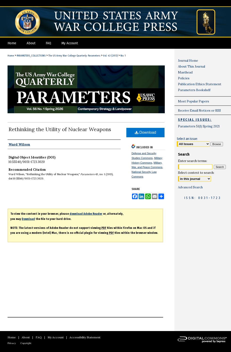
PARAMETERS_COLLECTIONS (31, 55)
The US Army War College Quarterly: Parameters (74, 55)
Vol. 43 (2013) (110, 55)
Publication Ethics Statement (199, 84)
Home (11, 55)
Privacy (12, 343)
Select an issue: (187, 139)
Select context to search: (196, 173)
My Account (56, 337)
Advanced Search (190, 187)
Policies (184, 78)
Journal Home (188, 61)
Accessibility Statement (85, 337)
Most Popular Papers (193, 101)
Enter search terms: (192, 161)
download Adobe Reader (86, 213)
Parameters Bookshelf (194, 90)
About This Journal (191, 67)
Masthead (185, 72)
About (26, 337)
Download (145, 132)
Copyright (25, 343)
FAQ (39, 337)
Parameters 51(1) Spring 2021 (199, 126)
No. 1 (123, 55)
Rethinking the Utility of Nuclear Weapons (59, 129)
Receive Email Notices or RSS (199, 111)
